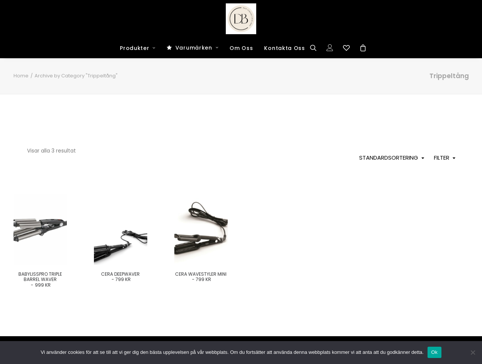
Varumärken (197, 47)
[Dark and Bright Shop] (241, 18)
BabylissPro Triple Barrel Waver (40, 279)
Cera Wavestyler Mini (201, 276)
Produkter (138, 48)
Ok (434, 352)
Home (21, 75)
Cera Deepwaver (120, 276)
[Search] (316, 48)
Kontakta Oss (284, 48)
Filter (441, 157)
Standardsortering (388, 157)
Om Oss (241, 48)
